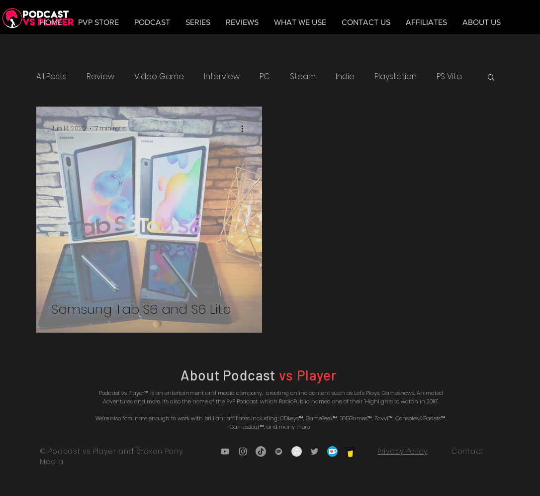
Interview (222, 76)
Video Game (159, 76)
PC (265, 76)
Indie (345, 76)
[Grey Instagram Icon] (243, 451)
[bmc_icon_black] (350, 451)
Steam (303, 76)
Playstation (395, 76)
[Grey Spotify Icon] (278, 451)
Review (100, 76)
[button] (491, 78)
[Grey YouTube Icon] (225, 451)
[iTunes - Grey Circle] (296, 451)
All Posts (51, 76)
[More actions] (246, 128)
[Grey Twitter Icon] (314, 451)
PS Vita (449, 76)
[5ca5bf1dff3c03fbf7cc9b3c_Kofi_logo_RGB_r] (332, 451)
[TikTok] (261, 451)
